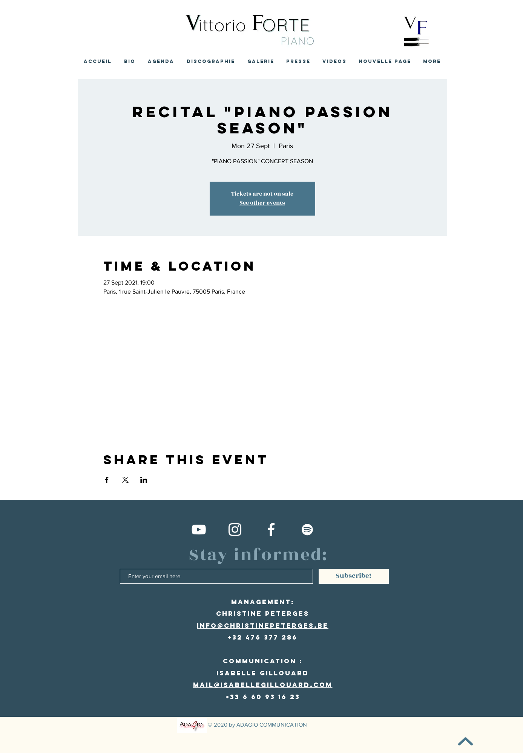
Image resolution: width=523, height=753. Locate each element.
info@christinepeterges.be (262, 625)
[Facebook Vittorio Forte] (271, 529)
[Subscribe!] (354, 576)
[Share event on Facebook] (106, 480)
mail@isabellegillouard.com (263, 685)
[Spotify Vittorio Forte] (307, 529)
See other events (262, 203)
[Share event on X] (125, 480)
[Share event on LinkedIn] (143, 480)
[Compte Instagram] (235, 529)
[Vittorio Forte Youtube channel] (198, 529)
